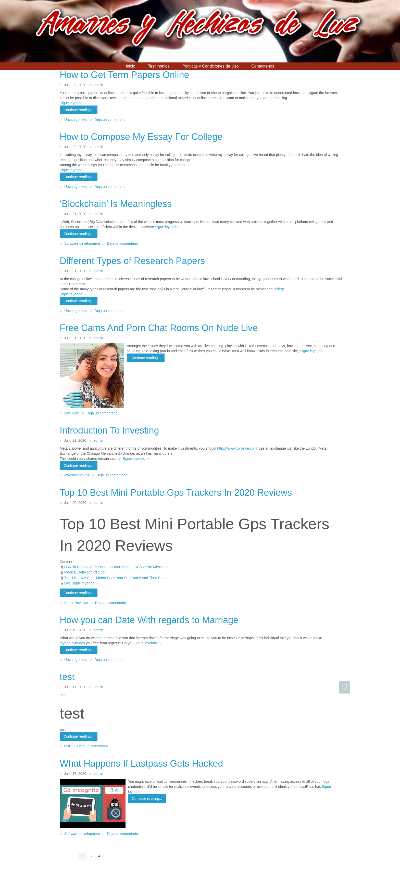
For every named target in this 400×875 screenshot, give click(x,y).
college (279, 289)
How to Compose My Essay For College (141, 137)
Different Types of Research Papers (132, 261)
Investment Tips (76, 475)
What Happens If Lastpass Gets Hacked (141, 763)
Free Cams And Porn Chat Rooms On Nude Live (159, 328)
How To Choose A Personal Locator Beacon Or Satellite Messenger (117, 567)
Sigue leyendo (73, 103)
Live (68, 583)
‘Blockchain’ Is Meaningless (116, 204)
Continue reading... (79, 110)
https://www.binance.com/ (237, 448)
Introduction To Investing (109, 430)
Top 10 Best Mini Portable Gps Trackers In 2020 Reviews (176, 492)
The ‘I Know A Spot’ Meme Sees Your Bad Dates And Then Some (116, 578)
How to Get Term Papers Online (124, 75)
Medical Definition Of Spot (85, 572)
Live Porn (71, 413)
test (67, 677)
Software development (82, 244)
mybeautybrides (72, 643)
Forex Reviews (76, 603)
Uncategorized (75, 119)
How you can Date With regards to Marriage (149, 620)
